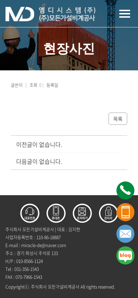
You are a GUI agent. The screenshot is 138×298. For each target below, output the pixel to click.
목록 (118, 118)
